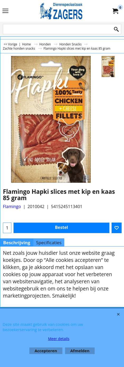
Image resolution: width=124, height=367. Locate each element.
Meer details (59, 338)
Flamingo (12, 206)
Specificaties (48, 242)
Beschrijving (16, 242)
